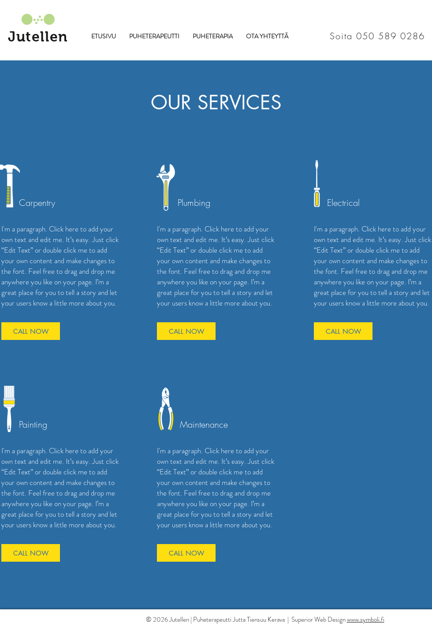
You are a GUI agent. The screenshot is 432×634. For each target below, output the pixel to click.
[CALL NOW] (30, 331)
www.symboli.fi (365, 619)
